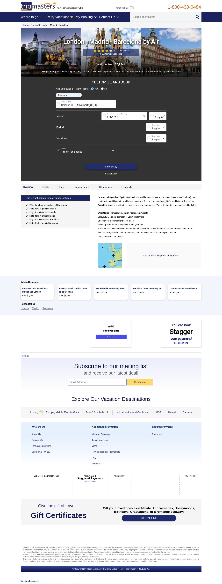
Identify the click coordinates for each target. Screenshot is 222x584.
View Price (111, 166)
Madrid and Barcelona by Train (110, 288)
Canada (187, 412)
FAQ (94, 457)
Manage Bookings (101, 434)
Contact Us (37, 440)
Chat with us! (125, 8)
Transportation (81, 187)
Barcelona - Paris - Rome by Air (147, 288)
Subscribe (140, 382)
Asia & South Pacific (97, 412)
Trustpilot (25, 356)
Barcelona (63, 25)
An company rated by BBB (70, 8)
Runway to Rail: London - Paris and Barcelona (73, 290)
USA (158, 412)
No (104, 88)
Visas (94, 446)
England (35, 25)
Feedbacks (127, 187)
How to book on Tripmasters (106, 452)
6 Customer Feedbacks (111, 54)
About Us (36, 434)
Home (26, 25)
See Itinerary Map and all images (160, 255)
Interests (96, 463)
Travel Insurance (100, 440)
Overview (28, 187)
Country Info (105, 187)
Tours (61, 187)
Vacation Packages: (30, 581)
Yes (95, 88)
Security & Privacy (41, 452)
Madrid (53, 25)
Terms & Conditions (41, 446)
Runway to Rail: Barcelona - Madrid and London (35, 290)
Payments (157, 434)
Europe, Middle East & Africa (62, 412)
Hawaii (172, 412)
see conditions (181, 343)
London (44, 25)
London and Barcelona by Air (183, 288)
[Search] (161, 17)
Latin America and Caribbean (132, 412)
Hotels (46, 187)
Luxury (34, 412)
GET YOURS (149, 518)
